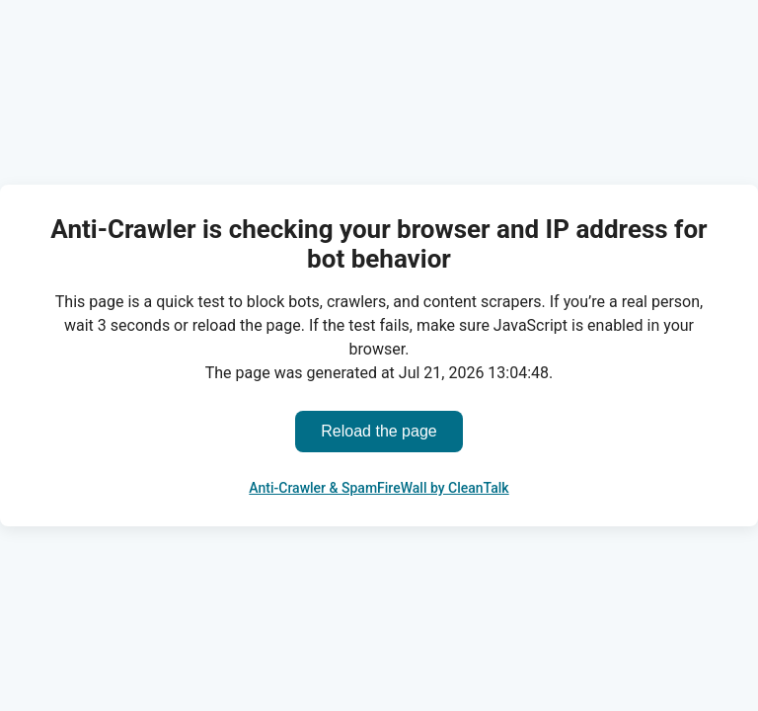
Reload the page (378, 431)
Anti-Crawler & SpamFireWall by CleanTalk (378, 488)
